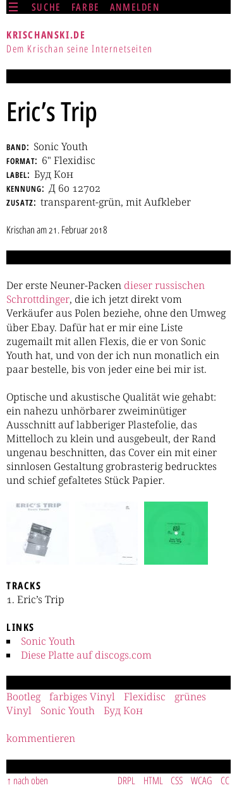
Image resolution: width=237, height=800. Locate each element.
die (131, 285)
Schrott (22, 299)
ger (62, 299)
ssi (172, 285)
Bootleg (23, 696)
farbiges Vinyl (82, 696)
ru (160, 285)
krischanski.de (45, 35)
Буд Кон (123, 710)
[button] (37, 533)
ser (145, 285)
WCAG (201, 780)
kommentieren (40, 738)
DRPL (126, 780)
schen (191, 285)
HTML (153, 780)
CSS (177, 780)
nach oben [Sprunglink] (30, 780)
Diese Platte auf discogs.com (86, 655)
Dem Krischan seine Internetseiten (79, 49)
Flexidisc (145, 696)
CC (225, 780)
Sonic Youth (48, 641)
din (47, 299)
